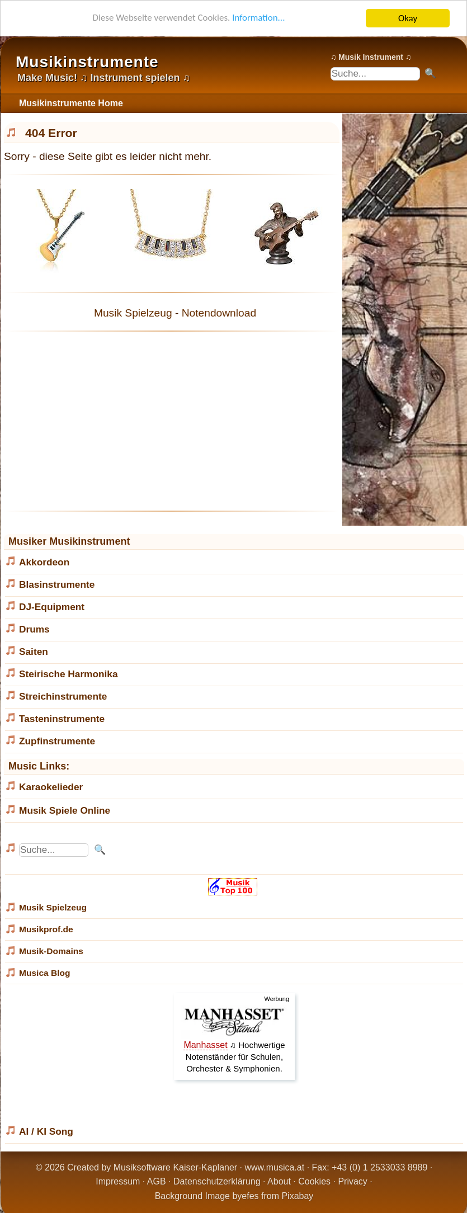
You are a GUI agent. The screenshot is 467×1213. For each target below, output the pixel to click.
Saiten (33, 651)
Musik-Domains (51, 951)
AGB (156, 1181)
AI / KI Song (46, 1131)
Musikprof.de (46, 929)
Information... (258, 19)
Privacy (352, 1181)
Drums (34, 629)
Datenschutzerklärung (217, 1181)
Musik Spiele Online (64, 810)
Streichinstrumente (63, 696)
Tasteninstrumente (62, 718)
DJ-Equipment (51, 606)
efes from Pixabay (277, 1196)
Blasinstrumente (57, 584)
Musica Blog (44, 973)
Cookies (314, 1181)
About (279, 1181)
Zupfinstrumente (57, 741)
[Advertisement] (171, 421)
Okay (407, 18)
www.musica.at (275, 1167)
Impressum (118, 1181)
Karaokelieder (51, 786)
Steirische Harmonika (68, 673)
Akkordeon (44, 562)
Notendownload (219, 313)
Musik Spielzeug (133, 313)
